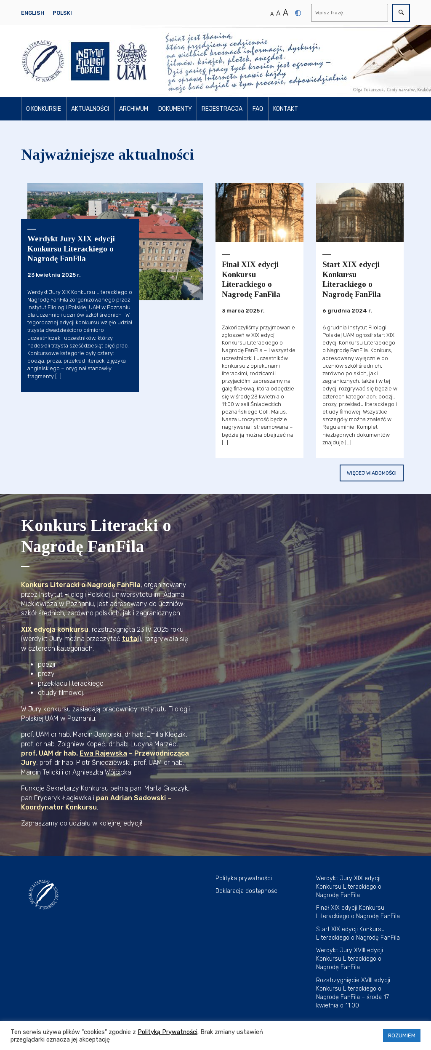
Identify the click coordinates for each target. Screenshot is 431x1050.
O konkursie (43, 108)
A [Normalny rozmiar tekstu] (272, 14)
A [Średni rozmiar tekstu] (278, 13)
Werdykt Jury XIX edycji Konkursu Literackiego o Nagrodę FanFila (348, 887)
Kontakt (285, 108)
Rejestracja (222, 108)
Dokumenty (175, 108)
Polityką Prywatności (167, 1032)
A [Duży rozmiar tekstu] (285, 13)
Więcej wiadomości (371, 473)
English (32, 13)
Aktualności (90, 108)
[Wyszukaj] (350, 13)
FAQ (258, 108)
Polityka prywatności (244, 878)
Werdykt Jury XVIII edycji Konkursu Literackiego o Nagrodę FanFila (349, 959)
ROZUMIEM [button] (401, 1035)
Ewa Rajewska (103, 753)
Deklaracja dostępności (247, 891)
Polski (62, 13)
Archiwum (133, 108)
